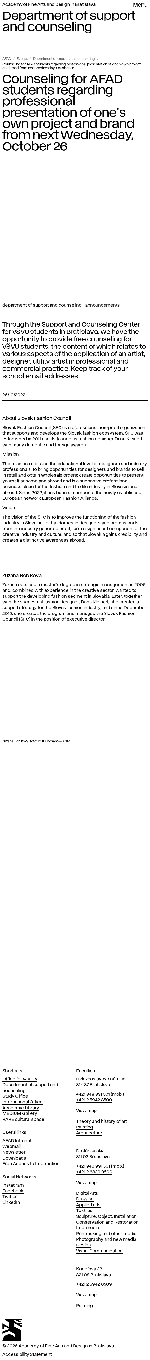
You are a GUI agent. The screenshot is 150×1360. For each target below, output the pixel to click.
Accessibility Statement (27, 1355)
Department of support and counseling (64, 58)
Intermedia (87, 1228)
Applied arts (88, 1205)
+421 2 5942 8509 (94, 1284)
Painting (84, 1127)
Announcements (102, 305)
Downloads (14, 1158)
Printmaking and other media (106, 1234)
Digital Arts (87, 1193)
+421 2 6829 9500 (94, 1172)
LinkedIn (11, 1203)
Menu (140, 5)
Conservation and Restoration (107, 1222)
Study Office (15, 1096)
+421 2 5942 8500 (94, 1100)
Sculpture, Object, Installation (106, 1217)
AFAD (6, 58)
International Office (22, 1102)
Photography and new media (106, 1240)
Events (22, 58)
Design (83, 1245)
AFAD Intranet (16, 1141)
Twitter (9, 1197)
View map (86, 1111)
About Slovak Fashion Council (36, 418)
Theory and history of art (101, 1122)
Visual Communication (99, 1251)
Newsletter (14, 1152)
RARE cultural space (23, 1120)
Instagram (13, 1185)
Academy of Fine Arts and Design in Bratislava (49, 5)
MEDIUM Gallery (19, 1114)
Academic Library (20, 1108)
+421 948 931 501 (93, 1094)
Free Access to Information (31, 1164)
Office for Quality (19, 1079)
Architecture (89, 1133)
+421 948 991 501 (93, 1166)
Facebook (13, 1191)
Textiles (84, 1211)
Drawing (85, 1199)
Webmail (11, 1147)
